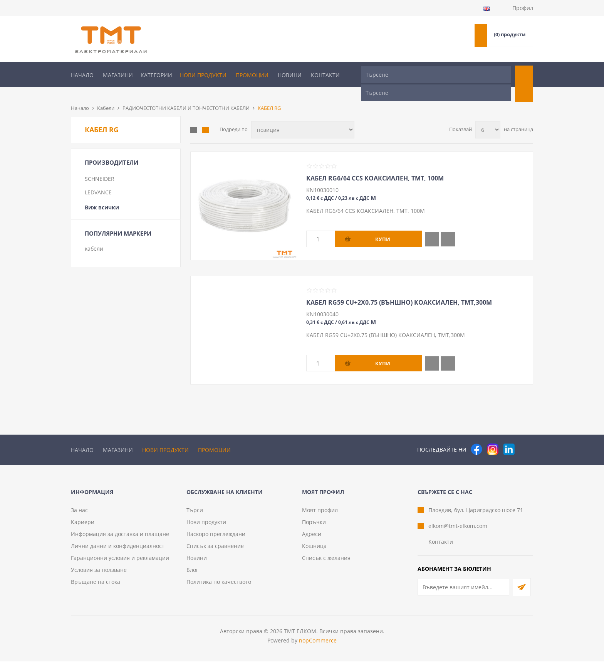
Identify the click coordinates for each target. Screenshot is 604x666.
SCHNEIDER (99, 166)
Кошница (314, 550)
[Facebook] (476, 436)
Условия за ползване (99, 574)
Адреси (311, 538)
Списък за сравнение (215, 550)
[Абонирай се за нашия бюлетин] (463, 591)
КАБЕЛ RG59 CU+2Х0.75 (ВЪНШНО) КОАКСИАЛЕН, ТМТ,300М (399, 289)
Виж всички (102, 194)
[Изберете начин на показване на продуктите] (302, 117)
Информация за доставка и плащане (120, 538)
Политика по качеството (218, 586)
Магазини (118, 75)
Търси (194, 514)
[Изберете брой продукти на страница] (487, 117)
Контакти (325, 75)
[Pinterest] (525, 436)
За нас (79, 514)
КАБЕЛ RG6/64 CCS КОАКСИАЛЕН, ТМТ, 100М (375, 165)
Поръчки (314, 526)
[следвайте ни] (509, 436)
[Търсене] (436, 74)
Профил (522, 8)
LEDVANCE (98, 179)
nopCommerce (318, 645)
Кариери (82, 526)
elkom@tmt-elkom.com (457, 530)
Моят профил (320, 514)
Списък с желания (326, 562)
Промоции (252, 75)
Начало (82, 75)
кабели (94, 235)
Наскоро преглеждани (215, 538)
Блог (192, 574)
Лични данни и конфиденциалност (117, 550)
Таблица (193, 117)
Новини (290, 75)
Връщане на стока (95, 586)
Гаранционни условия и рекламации (120, 562)
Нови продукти (203, 75)
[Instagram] (493, 436)
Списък (205, 117)
